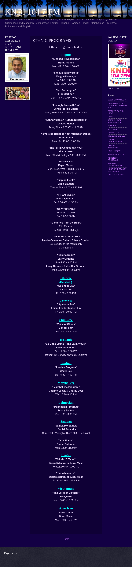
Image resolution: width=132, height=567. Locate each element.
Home (66, 539)
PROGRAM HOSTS (116, 154)
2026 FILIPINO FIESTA (117, 100)
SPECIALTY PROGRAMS (113, 146)
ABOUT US (112, 126)
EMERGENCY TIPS (116, 175)
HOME (110, 117)
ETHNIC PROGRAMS (116, 136)
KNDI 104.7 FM (32, 11)
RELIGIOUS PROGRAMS (113, 159)
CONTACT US (113, 133)
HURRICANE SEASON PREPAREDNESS (117, 170)
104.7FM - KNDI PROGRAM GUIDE (115, 121)
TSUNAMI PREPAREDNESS (115, 164)
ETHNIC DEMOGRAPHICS (115, 141)
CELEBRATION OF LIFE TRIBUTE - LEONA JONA (117, 105)
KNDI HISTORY (114, 151)
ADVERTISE (113, 129)
